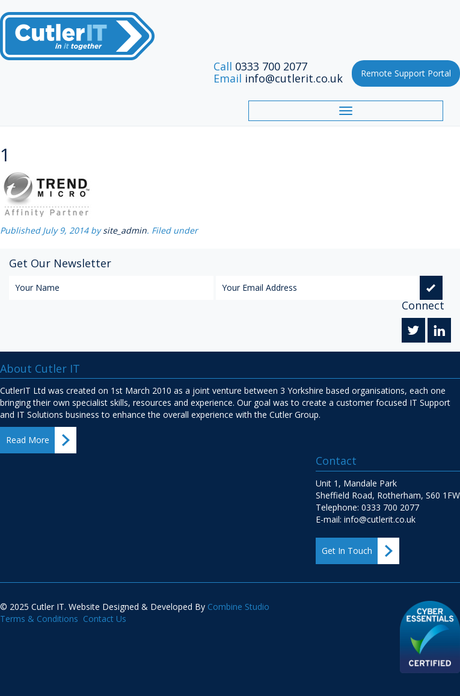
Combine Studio (238, 606)
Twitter (413, 332)
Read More (27, 440)
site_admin (125, 230)
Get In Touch (347, 550)
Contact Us (104, 618)
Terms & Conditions (39, 618)
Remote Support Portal (406, 73)
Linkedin (439, 332)
